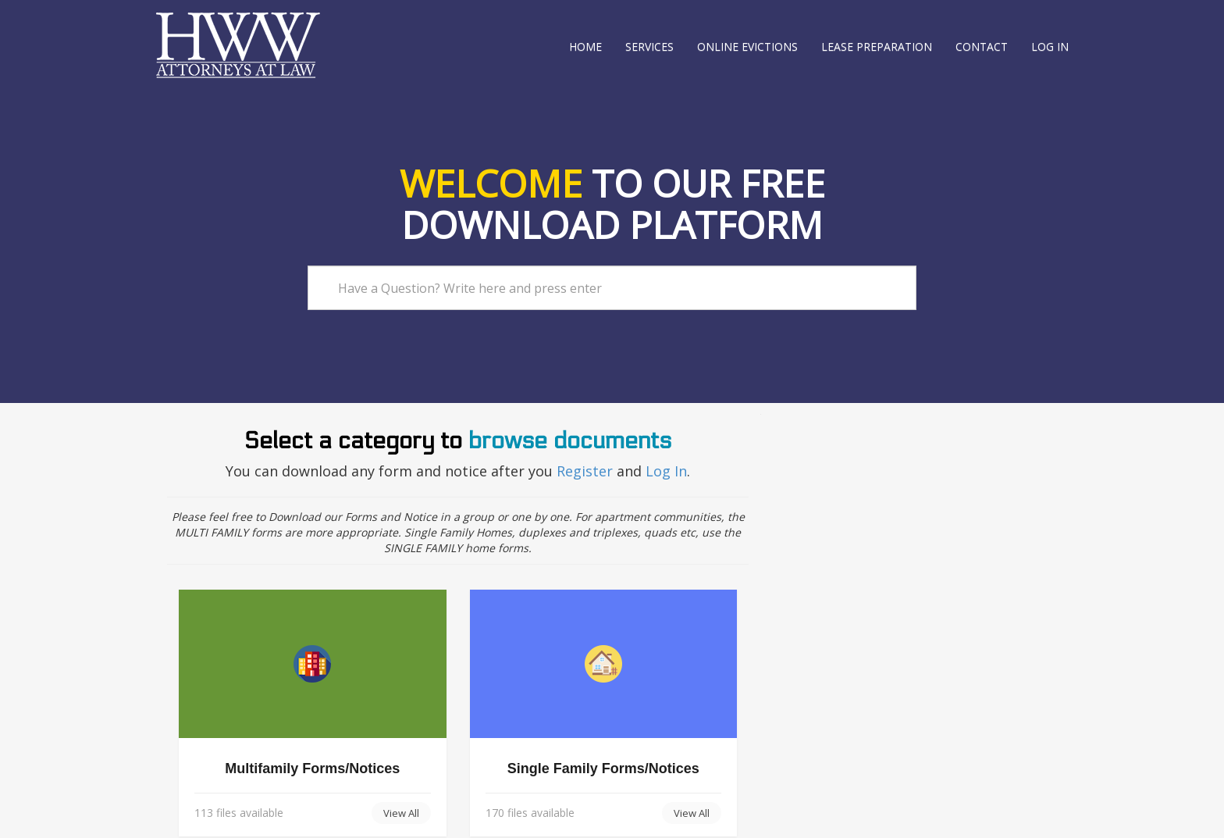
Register (587, 471)
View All (401, 813)
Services (649, 46)
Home (585, 46)
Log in (1050, 46)
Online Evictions (747, 46)
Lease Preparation (876, 46)
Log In (666, 471)
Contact (981, 46)
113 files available (238, 812)
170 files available (530, 812)
